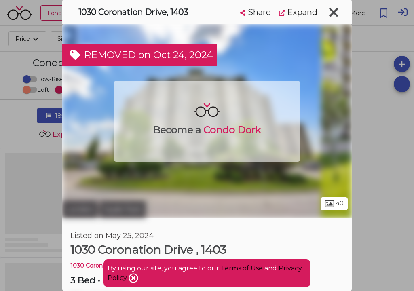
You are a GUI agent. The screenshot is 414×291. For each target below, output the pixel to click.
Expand (298, 12)
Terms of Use (242, 268)
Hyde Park (123, 209)
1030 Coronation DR (99, 265)
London (80, 209)
